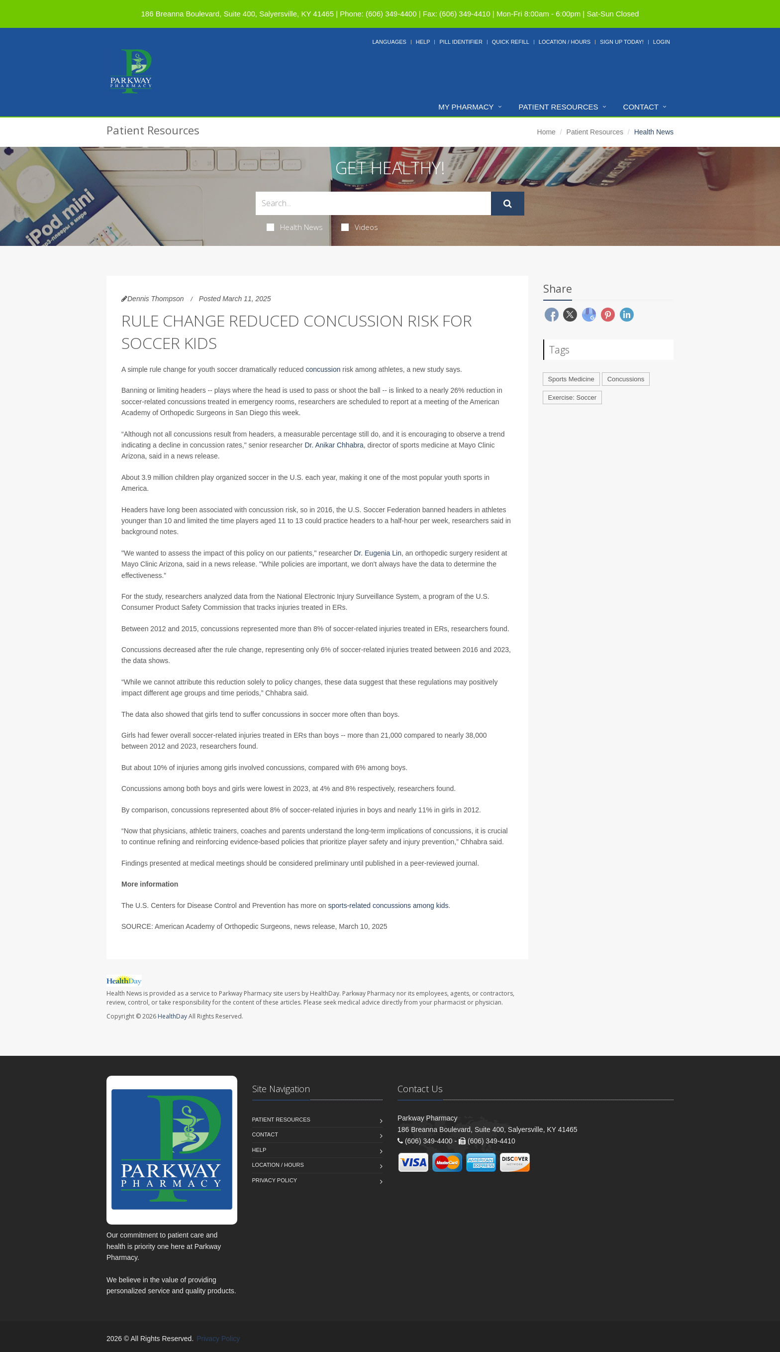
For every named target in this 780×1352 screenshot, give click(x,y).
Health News (295, 227)
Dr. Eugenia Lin (377, 553)
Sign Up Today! (622, 42)
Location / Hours (564, 42)
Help (423, 42)
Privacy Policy (274, 1180)
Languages (389, 42)
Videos (359, 227)
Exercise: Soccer (572, 397)
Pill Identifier (460, 42)
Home (546, 132)
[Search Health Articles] (373, 203)
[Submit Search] (507, 204)
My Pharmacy (465, 107)
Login (661, 42)
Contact (641, 107)
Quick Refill (510, 42)
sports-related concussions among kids (388, 905)
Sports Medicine (571, 379)
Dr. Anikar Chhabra (333, 445)
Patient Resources (558, 107)
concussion (322, 369)
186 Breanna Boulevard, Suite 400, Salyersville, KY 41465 (237, 13)
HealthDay (172, 1016)
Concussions (625, 379)
